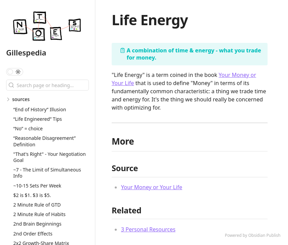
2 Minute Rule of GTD (37, 204)
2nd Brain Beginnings (37, 223)
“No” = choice (28, 128)
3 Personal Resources (148, 229)
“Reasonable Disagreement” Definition (44, 141)
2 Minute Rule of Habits (39, 214)
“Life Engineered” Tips (37, 119)
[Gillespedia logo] (50, 27)
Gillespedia (26, 52)
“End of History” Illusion (39, 109)
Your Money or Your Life (151, 187)
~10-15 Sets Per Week (37, 185)
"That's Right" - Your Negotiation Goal (49, 157)
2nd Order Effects (32, 233)
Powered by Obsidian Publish (253, 235)
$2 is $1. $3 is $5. (32, 195)
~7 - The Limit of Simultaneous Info (47, 172)
